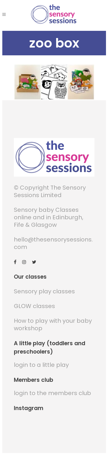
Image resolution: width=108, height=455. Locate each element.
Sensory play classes (44, 291)
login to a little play (41, 365)
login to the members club (52, 393)
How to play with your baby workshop (53, 324)
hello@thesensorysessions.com (53, 243)
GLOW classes (34, 306)
